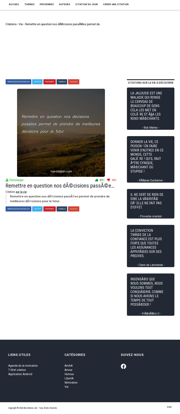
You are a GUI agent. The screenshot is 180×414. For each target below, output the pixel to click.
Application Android (20, 374)
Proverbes (47, 4)
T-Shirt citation (17, 370)
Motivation (71, 382)
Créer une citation (116, 4)
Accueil (14, 4)
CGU (169, 407)
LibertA (69, 378)
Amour (68, 370)
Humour (69, 374)
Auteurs (64, 4)
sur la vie (21, 192)
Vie (67, 386)
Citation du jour (86, 4)
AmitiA (69, 365)
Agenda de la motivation (23, 365)
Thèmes (29, 4)
